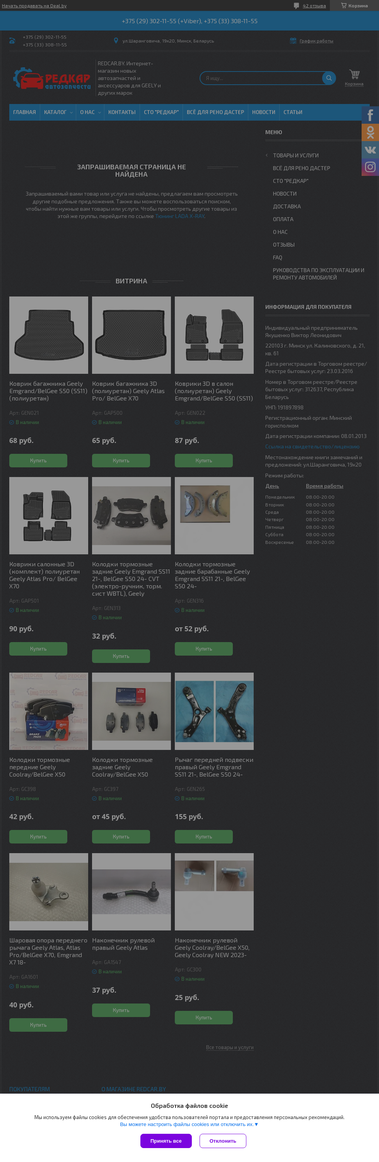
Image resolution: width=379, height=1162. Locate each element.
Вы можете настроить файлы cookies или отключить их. (187, 1124)
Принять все (166, 1141)
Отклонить (223, 1141)
